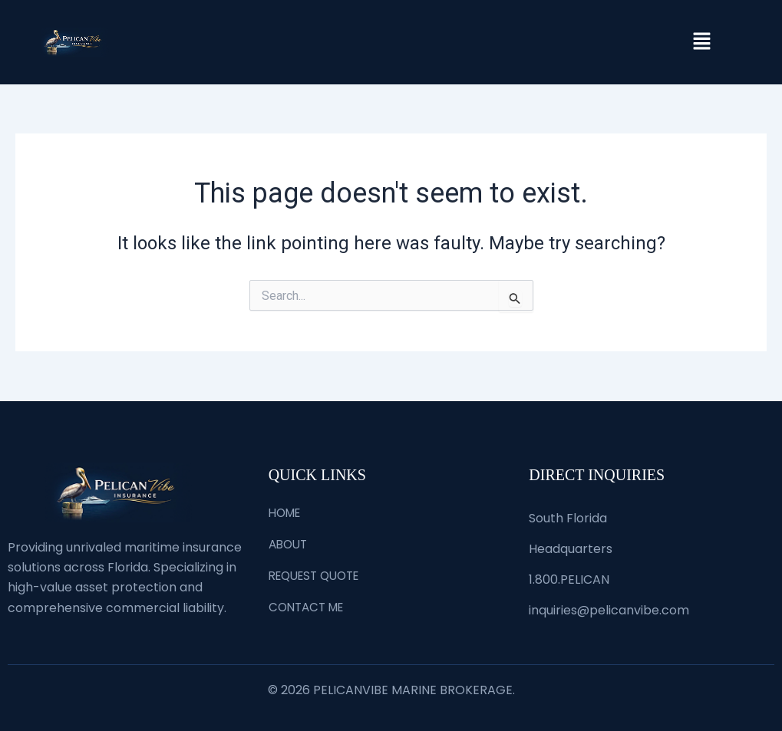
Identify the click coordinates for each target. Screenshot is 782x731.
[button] (701, 42)
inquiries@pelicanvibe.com (609, 610)
